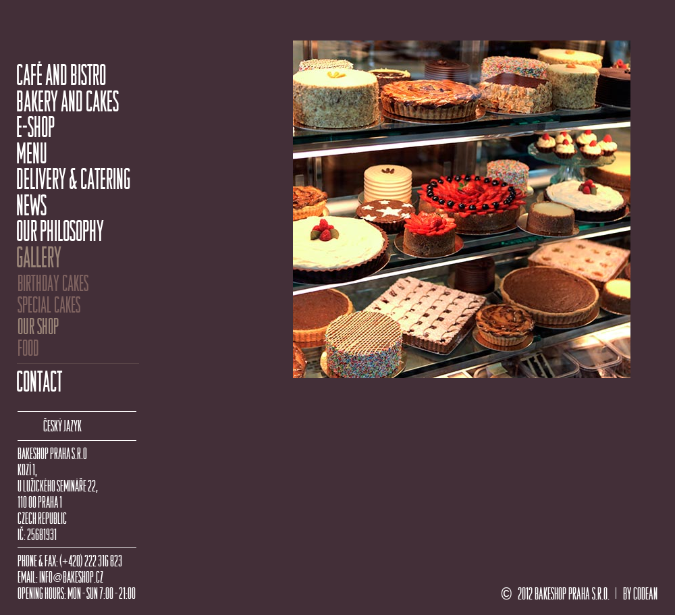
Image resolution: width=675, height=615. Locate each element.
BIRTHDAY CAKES (53, 283)
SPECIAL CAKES (49, 305)
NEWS (31, 205)
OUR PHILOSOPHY (60, 231)
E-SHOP (35, 127)
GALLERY (38, 257)
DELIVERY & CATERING (73, 179)
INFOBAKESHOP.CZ (71, 577)
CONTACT (39, 382)
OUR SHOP (38, 327)
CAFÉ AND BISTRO (61, 75)
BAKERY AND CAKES (67, 101)
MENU (31, 153)
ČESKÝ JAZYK (62, 426)
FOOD (28, 348)
